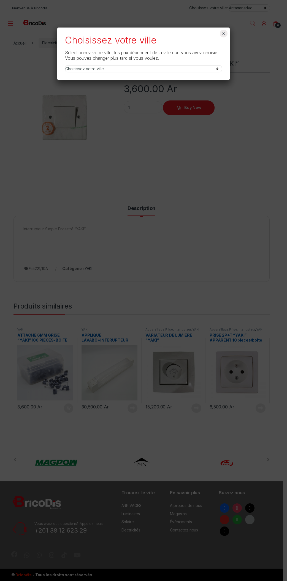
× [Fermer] (223, 34)
